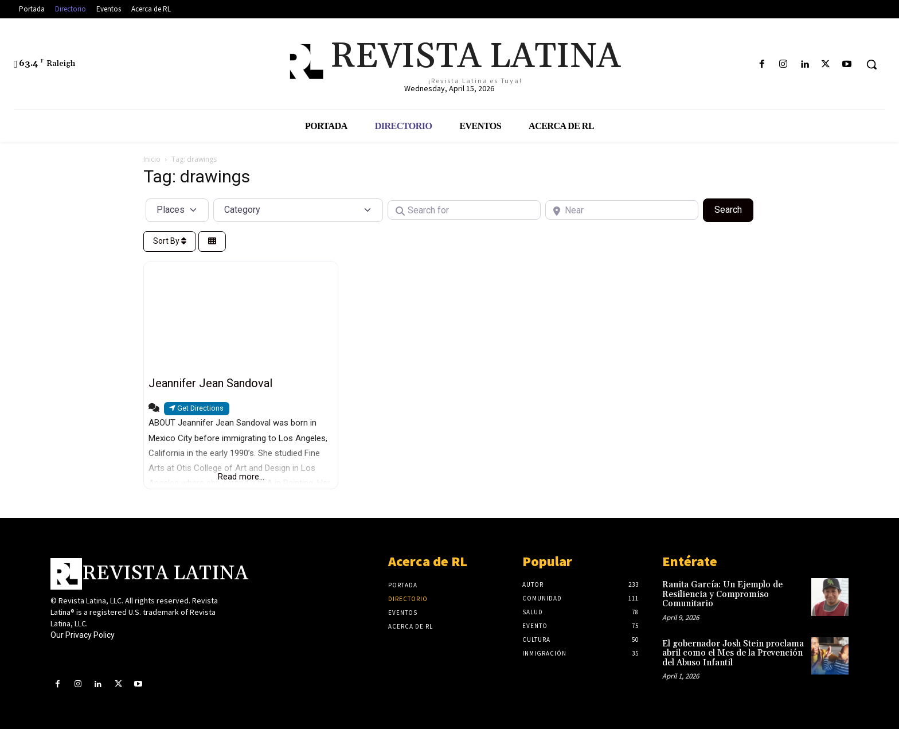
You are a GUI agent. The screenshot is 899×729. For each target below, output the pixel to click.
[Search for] (464, 210)
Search (733, 208)
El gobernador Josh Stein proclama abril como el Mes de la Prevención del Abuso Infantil (733, 653)
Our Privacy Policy (82, 635)
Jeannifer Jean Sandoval (210, 383)
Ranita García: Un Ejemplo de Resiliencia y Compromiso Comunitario (722, 594)
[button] (871, 64)
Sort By (169, 240)
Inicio (152, 159)
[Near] (621, 210)
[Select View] (212, 241)
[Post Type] (177, 209)
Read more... (241, 476)
